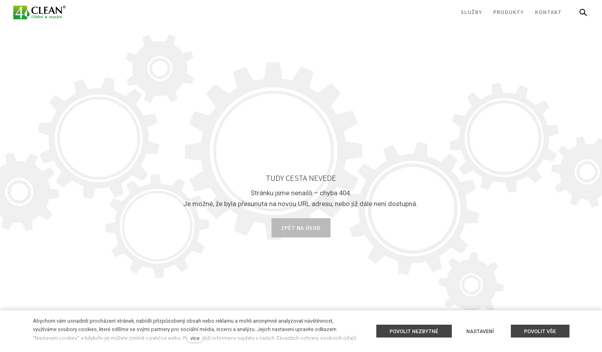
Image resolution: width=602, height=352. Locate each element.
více (195, 338)
